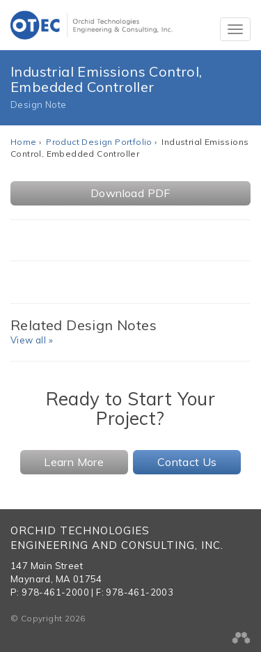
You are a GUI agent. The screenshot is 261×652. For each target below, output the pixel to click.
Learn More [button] (74, 462)
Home (23, 142)
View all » (31, 340)
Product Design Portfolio (99, 142)
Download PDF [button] (130, 193)
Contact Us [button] (187, 462)
